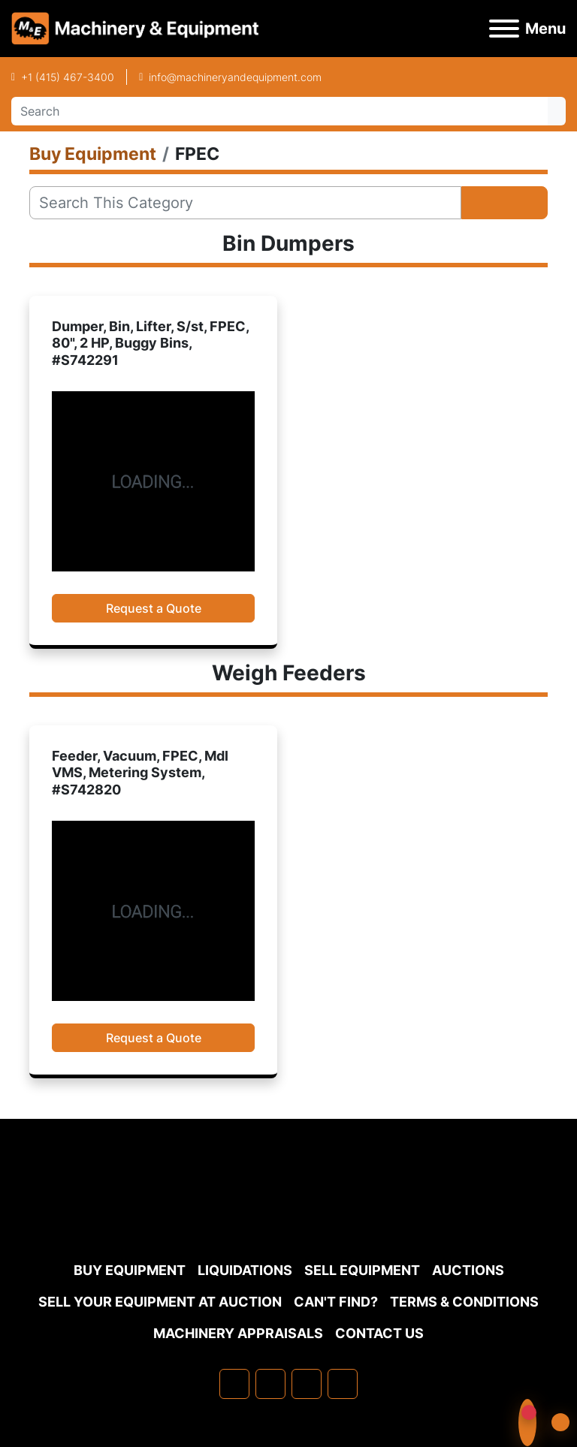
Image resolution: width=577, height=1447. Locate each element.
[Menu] (504, 29)
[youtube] (343, 1384)
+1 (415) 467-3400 (67, 77)
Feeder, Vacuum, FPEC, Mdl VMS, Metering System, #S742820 (140, 772)
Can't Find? (336, 1302)
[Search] (279, 111)
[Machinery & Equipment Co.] (288, 1217)
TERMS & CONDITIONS (464, 1302)
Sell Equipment (362, 1270)
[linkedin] (270, 1384)
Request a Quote (153, 608)
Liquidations (245, 1270)
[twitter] (307, 1384)
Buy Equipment (130, 1270)
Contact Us (379, 1333)
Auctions (468, 1270)
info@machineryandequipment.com (235, 77)
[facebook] (234, 1384)
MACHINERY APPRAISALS (238, 1333)
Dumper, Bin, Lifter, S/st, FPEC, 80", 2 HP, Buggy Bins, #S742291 (150, 343)
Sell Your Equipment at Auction (160, 1302)
